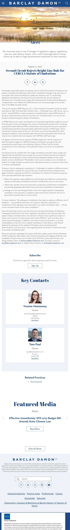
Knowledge (30, 498)
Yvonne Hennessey (35, 306)
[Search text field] (35, 478)
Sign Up (35, 265)
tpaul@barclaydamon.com (11, 243)
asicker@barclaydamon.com (54, 243)
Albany (35, 316)
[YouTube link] (49, 485)
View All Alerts (35, 448)
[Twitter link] (42, 82)
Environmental (36, 382)
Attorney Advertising (35, 515)
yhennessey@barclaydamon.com (32, 241)
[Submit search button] (18, 478)
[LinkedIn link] (35, 82)
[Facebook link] (27, 82)
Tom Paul (35, 344)
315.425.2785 (35, 356)
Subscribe (41, 498)
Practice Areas (33, 493)
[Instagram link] (42, 485)
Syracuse (35, 354)
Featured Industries (16, 493)
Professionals (48, 493)
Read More (35, 320)
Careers (59, 493)
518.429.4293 (35, 318)
